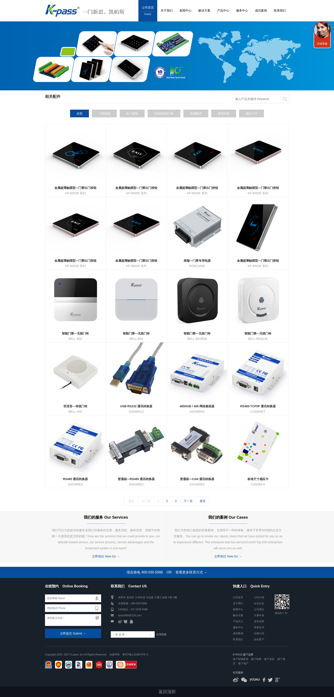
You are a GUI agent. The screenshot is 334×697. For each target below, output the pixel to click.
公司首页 (148, 11)
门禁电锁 (104, 113)
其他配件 (196, 113)
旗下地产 (243, 663)
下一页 (188, 501)
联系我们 (280, 10)
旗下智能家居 (240, 659)
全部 (79, 113)
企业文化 (259, 603)
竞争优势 (259, 621)
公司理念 (259, 609)
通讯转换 (224, 113)
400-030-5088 (139, 603)
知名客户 (259, 639)
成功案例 (261, 10)
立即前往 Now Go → (106, 556)
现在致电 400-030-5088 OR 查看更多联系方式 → (167, 572)
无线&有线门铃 (164, 113)
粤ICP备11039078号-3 (135, 654)
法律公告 (259, 633)
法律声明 (114, 654)
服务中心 (242, 10)
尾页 (203, 501)
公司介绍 (259, 597)
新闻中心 (186, 10)
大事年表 (259, 615)
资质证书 (259, 627)
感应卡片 (252, 113)
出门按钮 (132, 113)
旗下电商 (256, 659)
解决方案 (204, 10)
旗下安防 (269, 659)
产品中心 (223, 10)
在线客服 (322, 43)
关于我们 (167, 10)
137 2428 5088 (139, 609)
